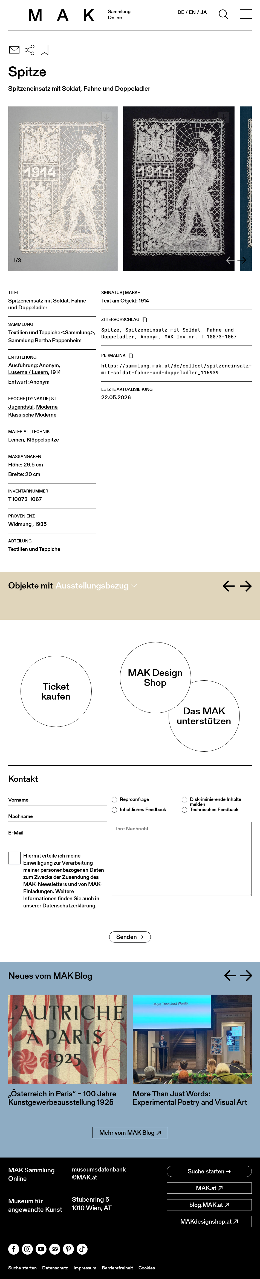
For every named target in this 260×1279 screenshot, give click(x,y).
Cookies (151, 1267)
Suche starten (209, 1171)
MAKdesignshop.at (209, 1221)
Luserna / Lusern (28, 372)
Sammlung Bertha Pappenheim (45, 340)
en (192, 12)
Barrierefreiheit (121, 1267)
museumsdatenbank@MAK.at (101, 1174)
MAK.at (209, 1188)
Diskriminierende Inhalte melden (215, 802)
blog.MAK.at (209, 1205)
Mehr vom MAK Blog (130, 1132)
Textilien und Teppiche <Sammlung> (51, 332)
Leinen (16, 439)
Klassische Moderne (32, 414)
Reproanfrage (134, 799)
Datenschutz (57, 1267)
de (181, 12)
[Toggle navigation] (246, 15)
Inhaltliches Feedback (143, 809)
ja (203, 12)
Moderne (46, 406)
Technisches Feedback (214, 809)
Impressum (88, 1267)
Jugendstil (21, 406)
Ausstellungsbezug (92, 585)
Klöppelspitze (43, 439)
